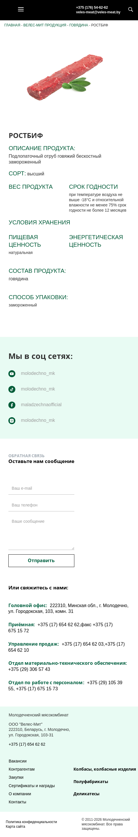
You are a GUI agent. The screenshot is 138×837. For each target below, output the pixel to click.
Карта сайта (15, 827)
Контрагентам (22, 769)
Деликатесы (86, 793)
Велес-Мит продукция (44, 25)
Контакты (17, 802)
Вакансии (18, 761)
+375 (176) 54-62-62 (92, 8)
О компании (20, 793)
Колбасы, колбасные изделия (104, 769)
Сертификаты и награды (32, 785)
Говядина (78, 25)
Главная (12, 25)
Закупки (16, 777)
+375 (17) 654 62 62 (27, 744)
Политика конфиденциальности (31, 822)
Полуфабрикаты (90, 781)
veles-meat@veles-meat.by (98, 12)
